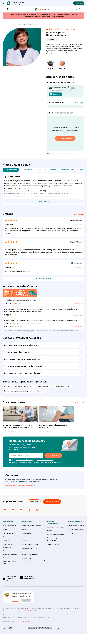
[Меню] (4, 9)
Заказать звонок (65, 138)
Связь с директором (30, 554)
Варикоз (7, 386)
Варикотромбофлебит (24, 386)
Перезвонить (34, 501)
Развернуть (43, 201)
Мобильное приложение (31, 525)
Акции (5, 529)
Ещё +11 (40, 391)
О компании (8, 521)
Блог (24, 541)
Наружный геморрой (65, 386)
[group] (20, 419)
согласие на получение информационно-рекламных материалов (38, 462)
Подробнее (50, 54)
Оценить (15, 600)
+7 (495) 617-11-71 (13, 502)
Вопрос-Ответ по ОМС (55, 534)
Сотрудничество (75, 521)
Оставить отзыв (77, 214)
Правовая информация (26, 485)
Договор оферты (52, 544)
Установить (79, 3)
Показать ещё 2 (43, 279)
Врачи (5, 537)
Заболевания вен (45, 386)
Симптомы (26, 537)
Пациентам (27, 521)
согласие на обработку (24, 460)
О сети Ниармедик (9, 525)
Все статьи (79, 402)
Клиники (6, 541)
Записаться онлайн (52, 501)
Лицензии (6, 551)
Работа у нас (72, 533)
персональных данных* (45, 460)
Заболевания (27, 533)
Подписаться (53, 455)
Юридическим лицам (75, 529)
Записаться (77, 303)
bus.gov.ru (26, 621)
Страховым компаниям (75, 525)
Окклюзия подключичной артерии (19, 391)
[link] (7, 24)
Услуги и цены (8, 533)
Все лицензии (10, 485)
